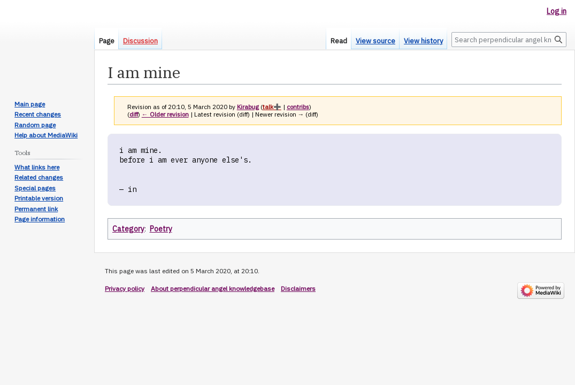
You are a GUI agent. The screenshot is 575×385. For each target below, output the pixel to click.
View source (375, 40)
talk (268, 107)
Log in (556, 11)
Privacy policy (124, 288)
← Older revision (165, 114)
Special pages (35, 188)
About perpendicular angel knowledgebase (212, 288)
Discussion (140, 40)
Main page (29, 104)
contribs (298, 107)
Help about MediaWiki (46, 135)
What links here (36, 167)
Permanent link (36, 209)
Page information (39, 219)
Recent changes (37, 114)
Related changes (38, 177)
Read (339, 40)
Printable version (38, 198)
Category (128, 229)
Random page (35, 125)
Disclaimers (298, 288)
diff (133, 114)
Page (106, 40)
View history (423, 40)
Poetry (161, 229)
